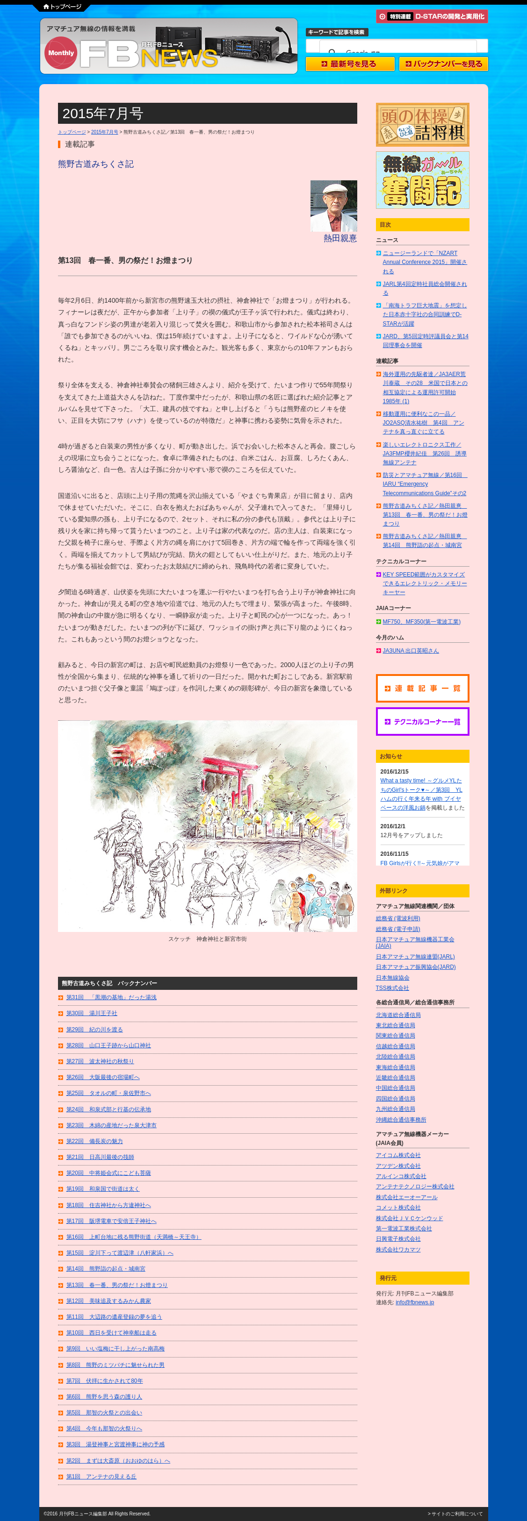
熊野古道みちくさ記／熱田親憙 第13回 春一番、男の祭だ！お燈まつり (425, 515)
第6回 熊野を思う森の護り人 (104, 1396)
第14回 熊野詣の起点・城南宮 (105, 1268)
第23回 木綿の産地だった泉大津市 (111, 1125)
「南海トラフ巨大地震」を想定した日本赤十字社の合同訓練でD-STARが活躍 (425, 314)
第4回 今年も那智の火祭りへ (104, 1428)
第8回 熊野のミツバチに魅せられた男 (115, 1365)
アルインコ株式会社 (401, 1176)
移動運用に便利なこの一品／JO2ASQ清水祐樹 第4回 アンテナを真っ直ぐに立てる (423, 423)
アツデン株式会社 (398, 1166)
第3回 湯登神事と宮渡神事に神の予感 (115, 1444)
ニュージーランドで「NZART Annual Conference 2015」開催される (425, 262)
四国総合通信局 (395, 1098)
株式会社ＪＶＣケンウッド (409, 1218)
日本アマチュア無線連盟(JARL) (415, 956)
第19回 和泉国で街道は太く (103, 1189)
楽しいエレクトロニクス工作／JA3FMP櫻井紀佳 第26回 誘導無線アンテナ (425, 453)
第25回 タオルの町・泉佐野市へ (108, 1093)
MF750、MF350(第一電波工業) (422, 621)
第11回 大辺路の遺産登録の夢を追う (114, 1317)
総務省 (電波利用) (398, 918)
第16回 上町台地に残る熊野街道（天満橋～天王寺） (134, 1237)
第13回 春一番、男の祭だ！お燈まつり (117, 1285)
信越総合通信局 (395, 1046)
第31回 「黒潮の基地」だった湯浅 (111, 997)
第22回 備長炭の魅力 (94, 1141)
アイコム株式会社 (398, 1155)
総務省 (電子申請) (398, 929)
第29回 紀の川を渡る (94, 1029)
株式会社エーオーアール (407, 1197)
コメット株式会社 (398, 1207)
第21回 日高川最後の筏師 (100, 1157)
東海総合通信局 (395, 1067)
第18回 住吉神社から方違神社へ (108, 1205)
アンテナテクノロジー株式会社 (415, 1186)
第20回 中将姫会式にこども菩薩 (108, 1173)
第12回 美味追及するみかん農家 (108, 1301)
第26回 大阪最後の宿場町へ (103, 1077)
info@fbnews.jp (415, 1302)
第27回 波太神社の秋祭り (100, 1061)
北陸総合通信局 (395, 1056)
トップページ (72, 132)
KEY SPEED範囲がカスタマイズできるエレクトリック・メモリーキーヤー (425, 583)
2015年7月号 (104, 132)
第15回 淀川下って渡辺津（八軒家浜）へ (119, 1253)
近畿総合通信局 (395, 1077)
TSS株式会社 (392, 988)
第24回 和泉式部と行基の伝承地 (108, 1109)
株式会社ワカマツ (398, 1249)
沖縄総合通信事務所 (401, 1119)
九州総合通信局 (395, 1109)
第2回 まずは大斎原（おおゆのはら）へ (118, 1460)
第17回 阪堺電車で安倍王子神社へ (111, 1221)
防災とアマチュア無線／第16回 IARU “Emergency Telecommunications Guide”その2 (425, 484)
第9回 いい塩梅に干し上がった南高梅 (115, 1348)
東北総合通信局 (395, 1025)
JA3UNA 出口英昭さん (411, 650)
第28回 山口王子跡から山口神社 (108, 1045)
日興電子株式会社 (398, 1239)
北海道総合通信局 (398, 1015)
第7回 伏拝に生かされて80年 (104, 1381)
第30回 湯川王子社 (91, 1013)
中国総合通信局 (395, 1088)
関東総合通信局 (395, 1035)
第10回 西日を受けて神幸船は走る (111, 1332)
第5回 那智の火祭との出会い (104, 1412)
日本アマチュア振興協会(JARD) (416, 967)
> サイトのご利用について (456, 1513)
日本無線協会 (393, 977)
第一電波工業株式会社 (404, 1228)
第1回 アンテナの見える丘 (101, 1476)
